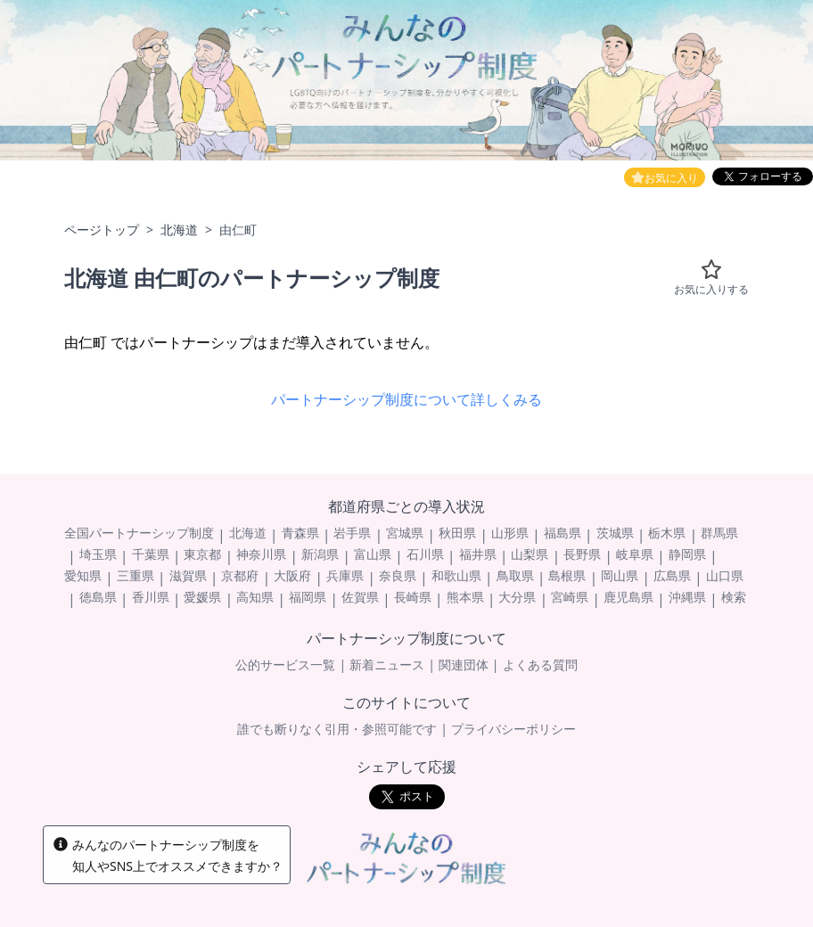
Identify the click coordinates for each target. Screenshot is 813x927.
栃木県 (667, 532)
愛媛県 (202, 596)
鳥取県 (515, 575)
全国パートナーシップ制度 (139, 532)
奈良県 (397, 575)
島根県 (567, 575)
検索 (733, 596)
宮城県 (404, 532)
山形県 (510, 532)
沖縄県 (687, 596)
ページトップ (101, 229)
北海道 (179, 229)
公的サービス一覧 (285, 664)
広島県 (672, 575)
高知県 (255, 596)
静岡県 (687, 554)
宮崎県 (569, 596)
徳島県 (98, 596)
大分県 (517, 596)
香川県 (150, 596)
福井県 (478, 554)
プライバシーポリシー (513, 728)
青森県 (300, 532)
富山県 (372, 554)
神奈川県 (261, 554)
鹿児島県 (628, 596)
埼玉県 (98, 554)
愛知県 (83, 575)
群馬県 (719, 532)
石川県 (425, 554)
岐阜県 (634, 554)
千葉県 (150, 554)
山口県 (724, 575)
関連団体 (464, 664)
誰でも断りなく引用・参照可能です (337, 728)
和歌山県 (456, 575)
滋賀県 (188, 575)
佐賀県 (360, 596)
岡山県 (619, 575)
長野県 (582, 554)
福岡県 (307, 596)
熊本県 (465, 596)
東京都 (202, 554)
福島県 (562, 532)
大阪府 (292, 575)
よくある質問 (540, 664)
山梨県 (529, 554)
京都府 (240, 575)
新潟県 (320, 554)
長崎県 (412, 596)
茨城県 (615, 532)
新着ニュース (386, 664)
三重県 (135, 575)
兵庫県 (345, 575)
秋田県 (457, 532)
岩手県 (352, 532)
